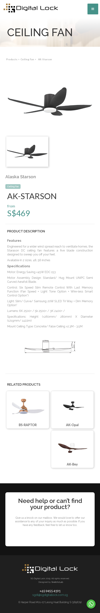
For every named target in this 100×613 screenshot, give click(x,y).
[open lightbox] (50, 101)
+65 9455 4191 (50, 591)
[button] (92, 9)
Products (11, 59)
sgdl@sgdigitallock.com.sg (50, 595)
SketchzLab (57, 582)
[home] (30, 8)
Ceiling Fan (13, 186)
